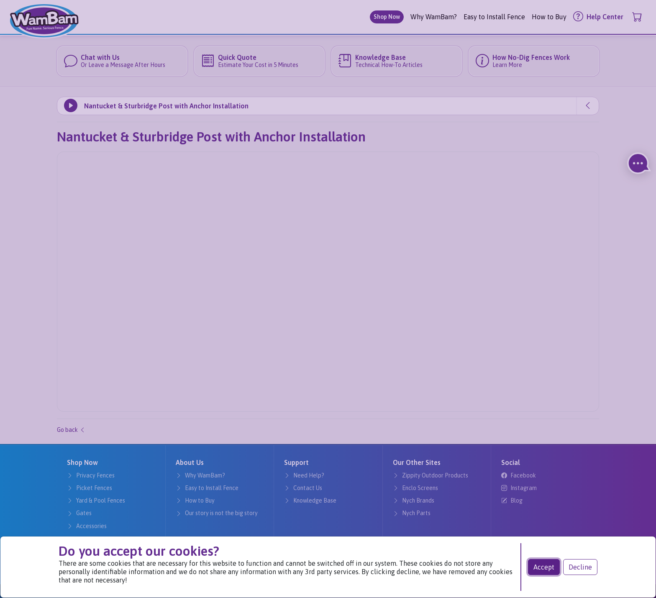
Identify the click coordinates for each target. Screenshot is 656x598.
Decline (580, 567)
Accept (543, 567)
